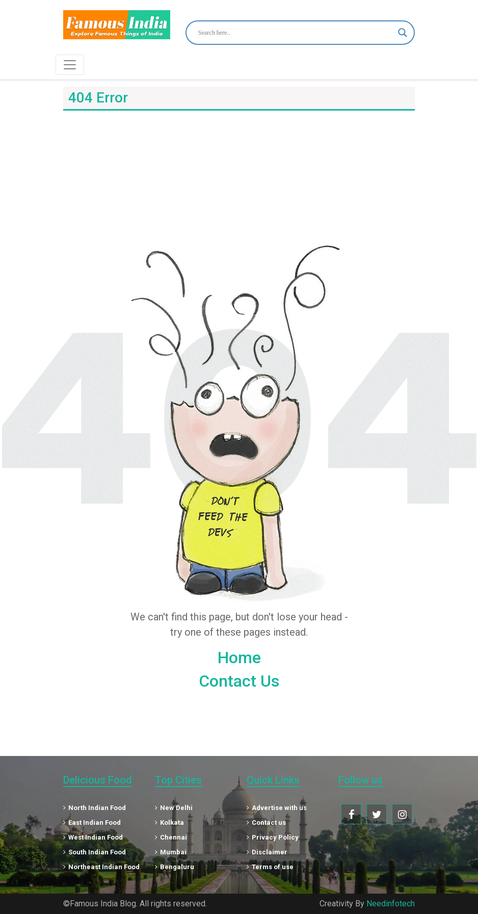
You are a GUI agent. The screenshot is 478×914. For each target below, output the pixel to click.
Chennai (171, 837)
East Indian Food (92, 822)
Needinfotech (390, 903)
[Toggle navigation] (70, 65)
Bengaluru (174, 867)
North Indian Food (94, 808)
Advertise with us (277, 808)
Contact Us (239, 681)
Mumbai (171, 852)
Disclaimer (267, 852)
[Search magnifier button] (402, 32)
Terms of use (270, 867)
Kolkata (169, 822)
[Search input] (295, 32)
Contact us (266, 822)
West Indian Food (93, 837)
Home (239, 657)
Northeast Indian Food (101, 867)
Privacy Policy (273, 837)
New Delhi (174, 808)
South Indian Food (94, 852)
